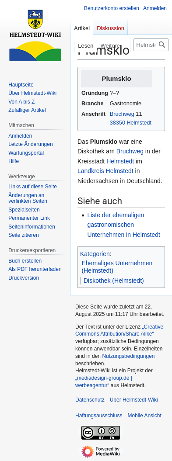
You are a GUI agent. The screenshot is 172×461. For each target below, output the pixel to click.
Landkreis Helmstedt (105, 170)
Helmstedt (138, 123)
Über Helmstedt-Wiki (134, 400)
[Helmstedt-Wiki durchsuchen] (150, 44)
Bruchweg (122, 114)
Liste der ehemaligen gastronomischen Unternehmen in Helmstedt (123, 224)
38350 (117, 123)
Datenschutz (90, 400)
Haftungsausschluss (98, 415)
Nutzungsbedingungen (128, 356)
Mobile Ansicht (144, 415)
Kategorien (95, 253)
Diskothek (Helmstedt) (114, 280)
